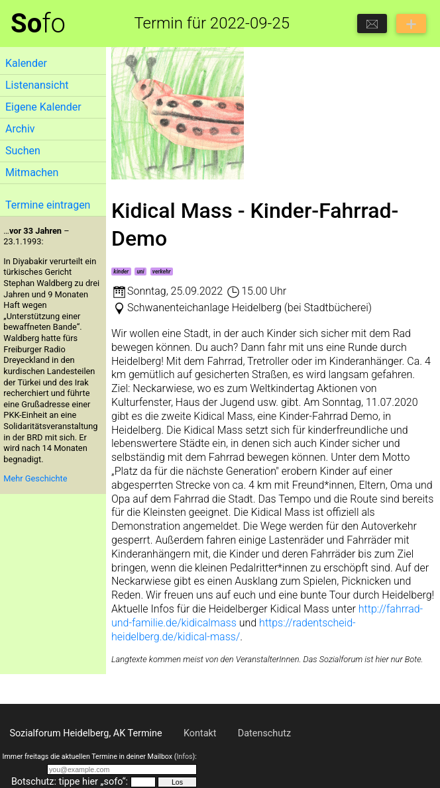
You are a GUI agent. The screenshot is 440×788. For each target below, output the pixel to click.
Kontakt (200, 733)
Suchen (22, 150)
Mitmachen (31, 172)
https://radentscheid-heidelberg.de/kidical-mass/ (233, 629)
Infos (184, 756)
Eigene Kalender (43, 107)
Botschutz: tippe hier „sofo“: (69, 781)
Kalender (26, 63)
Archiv (20, 129)
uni (140, 271)
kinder (121, 271)
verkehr (161, 271)
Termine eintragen (47, 205)
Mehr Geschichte (35, 478)
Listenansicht (36, 85)
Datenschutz (264, 733)
